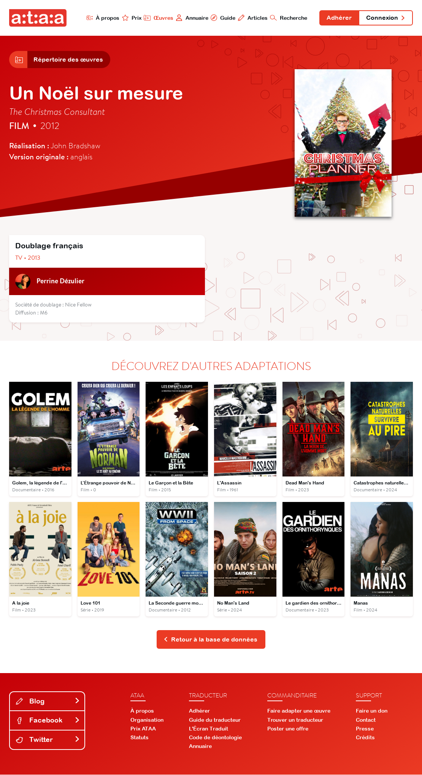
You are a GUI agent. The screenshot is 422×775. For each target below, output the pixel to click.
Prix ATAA (143, 729)
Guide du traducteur (215, 720)
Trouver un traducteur (295, 720)
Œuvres (158, 17)
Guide (222, 17)
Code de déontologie (215, 738)
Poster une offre (287, 729)
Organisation (146, 720)
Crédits (365, 738)
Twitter (48, 740)
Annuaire (191, 17)
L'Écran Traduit (208, 729)
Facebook (48, 721)
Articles (252, 17)
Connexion (385, 18)
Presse (365, 729)
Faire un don (371, 711)
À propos (102, 17)
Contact (366, 720)
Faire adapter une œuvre (298, 711)
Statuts (139, 738)
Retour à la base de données (210, 640)
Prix (131, 17)
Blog (48, 701)
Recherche (288, 17)
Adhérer (338, 18)
